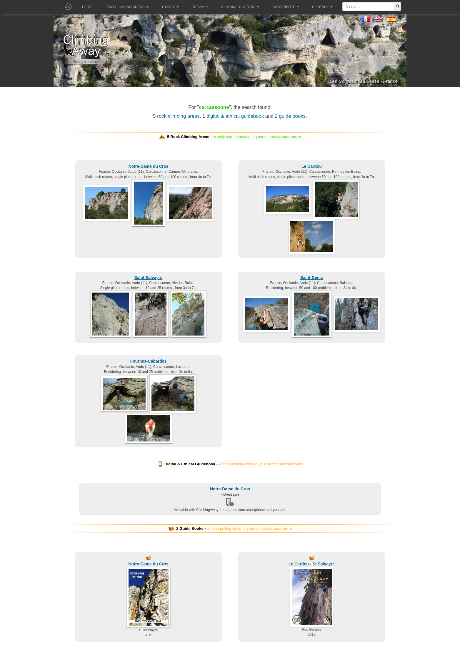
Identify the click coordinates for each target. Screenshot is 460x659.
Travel (170, 7)
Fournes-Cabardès (148, 361)
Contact (322, 7)
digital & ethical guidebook (235, 116)
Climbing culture (240, 7)
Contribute (285, 7)
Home (87, 7)
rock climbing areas (178, 116)
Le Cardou (311, 166)
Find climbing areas (127, 7)
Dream (200, 7)
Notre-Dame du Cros (148, 166)
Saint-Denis (311, 277)
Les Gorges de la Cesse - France (363, 81)
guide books (292, 116)
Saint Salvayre (148, 277)
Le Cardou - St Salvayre (312, 564)
